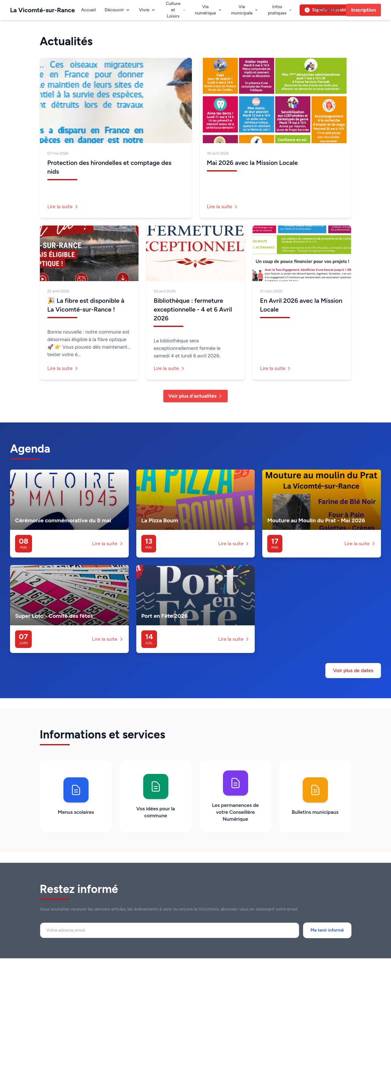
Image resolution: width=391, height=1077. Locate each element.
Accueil (88, 10)
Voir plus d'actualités (195, 396)
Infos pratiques (280, 10)
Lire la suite (63, 206)
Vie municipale (244, 10)
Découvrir (117, 10)
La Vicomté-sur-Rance (42, 10)
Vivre (147, 10)
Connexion (329, 10)
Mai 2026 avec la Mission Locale (252, 162)
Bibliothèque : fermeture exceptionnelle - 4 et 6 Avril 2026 (193, 309)
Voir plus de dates (353, 670)
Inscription (363, 10)
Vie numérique (208, 10)
